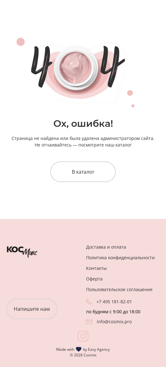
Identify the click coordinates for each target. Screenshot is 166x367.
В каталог (83, 171)
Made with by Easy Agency (83, 349)
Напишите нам (32, 308)
